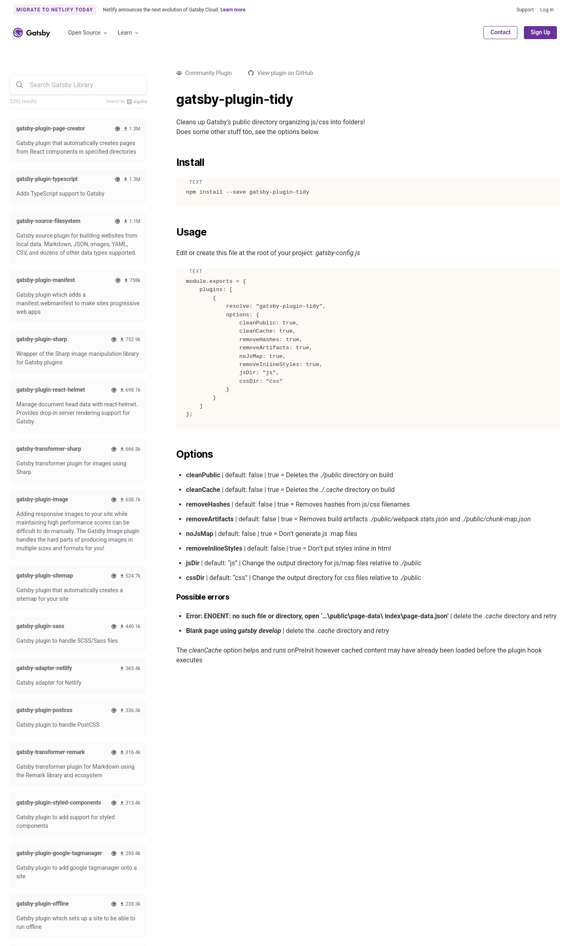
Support (525, 10)
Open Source (88, 32)
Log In (547, 10)
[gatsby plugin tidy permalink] (172, 99)
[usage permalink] (172, 232)
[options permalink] (172, 454)
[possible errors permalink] (172, 597)
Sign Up (540, 32)
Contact (500, 32)
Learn (129, 32)
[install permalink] (172, 163)
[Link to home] (31, 32)
